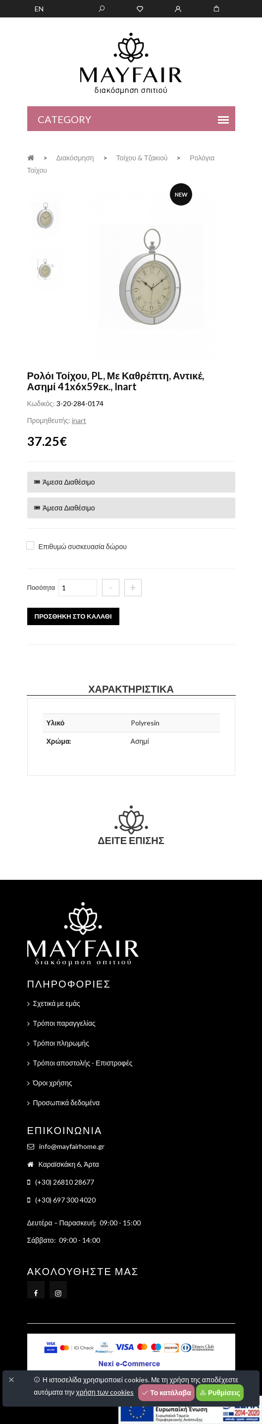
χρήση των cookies (105, 1392)
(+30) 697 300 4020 (65, 1200)
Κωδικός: (41, 403)
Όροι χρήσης (52, 1082)
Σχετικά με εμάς (56, 1003)
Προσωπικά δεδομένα (66, 1102)
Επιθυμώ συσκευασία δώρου (83, 546)
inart (79, 420)
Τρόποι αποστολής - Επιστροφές (83, 1063)
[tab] (45, 214)
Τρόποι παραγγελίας (64, 1023)
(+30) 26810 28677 (64, 1182)
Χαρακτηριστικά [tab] (131, 689)
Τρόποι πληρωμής (61, 1043)
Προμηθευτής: (48, 420)
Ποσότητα (41, 587)
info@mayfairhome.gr (72, 1146)
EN (39, 8)
